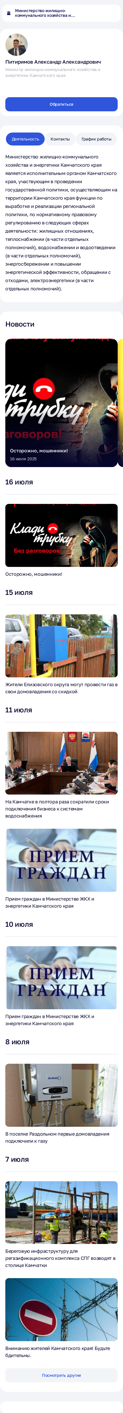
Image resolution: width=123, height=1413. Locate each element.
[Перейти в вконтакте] (10, 85)
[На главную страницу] (8, 13)
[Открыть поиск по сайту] (100, 13)
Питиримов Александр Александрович (53, 62)
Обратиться (61, 104)
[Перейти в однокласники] (23, 85)
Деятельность (25, 138)
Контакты (60, 138)
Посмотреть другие (61, 1375)
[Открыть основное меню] (112, 13)
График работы (96, 138)
